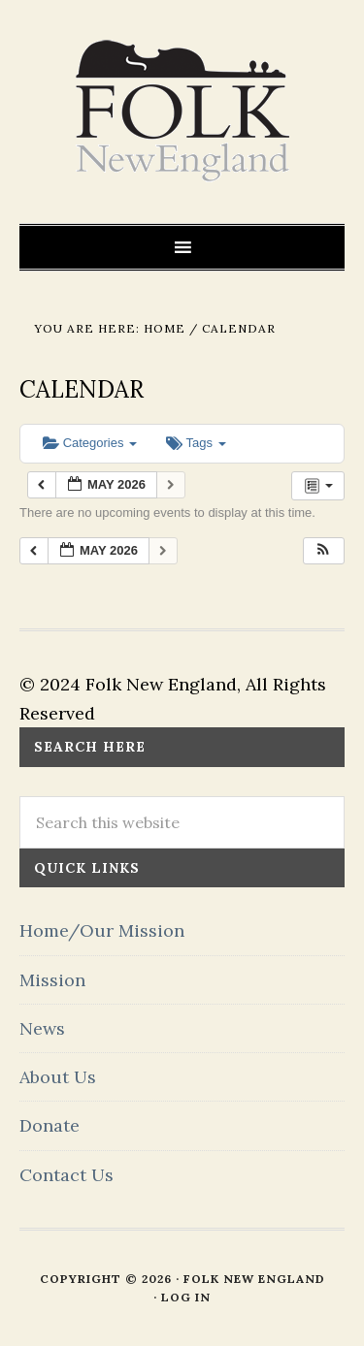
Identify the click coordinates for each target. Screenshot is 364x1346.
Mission (52, 980)
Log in (186, 1297)
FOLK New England (182, 111)
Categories (90, 442)
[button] (323, 551)
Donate (49, 1125)
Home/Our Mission (101, 930)
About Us (57, 1077)
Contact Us (66, 1175)
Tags (195, 442)
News (42, 1028)
